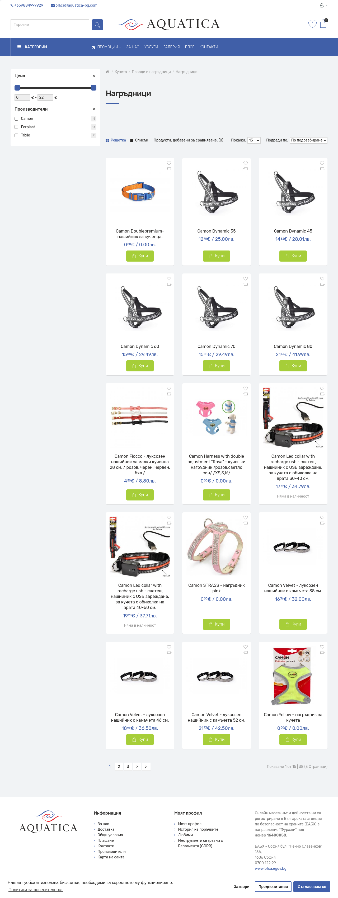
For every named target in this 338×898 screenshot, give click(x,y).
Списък (139, 140)
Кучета (121, 72)
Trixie (25, 135)
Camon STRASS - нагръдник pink (216, 588)
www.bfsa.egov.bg (271, 868)
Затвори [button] (242, 887)
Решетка (116, 140)
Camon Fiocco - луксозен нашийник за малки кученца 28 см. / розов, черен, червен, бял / (140, 464)
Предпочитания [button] (273, 887)
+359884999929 (28, 5)
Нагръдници (187, 72)
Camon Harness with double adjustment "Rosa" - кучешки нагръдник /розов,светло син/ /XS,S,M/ (216, 464)
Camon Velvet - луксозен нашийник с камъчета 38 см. (293, 588)
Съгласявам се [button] (312, 887)
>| (146, 766)
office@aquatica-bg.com (76, 5)
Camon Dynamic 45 (293, 231)
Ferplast (28, 127)
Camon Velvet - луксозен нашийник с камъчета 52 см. (216, 717)
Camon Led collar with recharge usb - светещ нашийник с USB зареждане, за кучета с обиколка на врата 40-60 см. (140, 596)
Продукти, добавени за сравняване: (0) (188, 140)
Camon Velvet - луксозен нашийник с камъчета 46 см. (140, 717)
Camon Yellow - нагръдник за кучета (293, 717)
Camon (27, 118)
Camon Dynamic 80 (293, 346)
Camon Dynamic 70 (217, 346)
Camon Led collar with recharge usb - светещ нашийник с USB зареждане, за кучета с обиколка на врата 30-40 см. (293, 467)
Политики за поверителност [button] (35, 889)
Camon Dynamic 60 (140, 346)
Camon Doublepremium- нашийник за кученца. (140, 234)
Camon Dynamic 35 (217, 231)
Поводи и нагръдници (151, 72)
